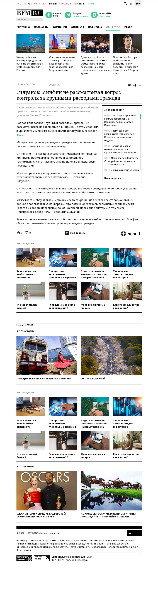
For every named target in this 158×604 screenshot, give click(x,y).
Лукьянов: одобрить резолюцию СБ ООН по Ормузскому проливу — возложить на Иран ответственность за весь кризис (95, 65)
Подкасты (41, 27)
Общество (113, 27)
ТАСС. (20, 134)
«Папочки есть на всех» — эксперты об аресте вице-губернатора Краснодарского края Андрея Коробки (62, 64)
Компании (59, 27)
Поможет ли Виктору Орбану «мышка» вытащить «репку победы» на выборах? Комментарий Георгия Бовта (125, 65)
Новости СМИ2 (24, 325)
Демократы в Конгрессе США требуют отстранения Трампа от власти (121, 161)
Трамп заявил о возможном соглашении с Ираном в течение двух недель (119, 135)
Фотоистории (25, 331)
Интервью (23, 27)
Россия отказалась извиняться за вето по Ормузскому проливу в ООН (120, 149)
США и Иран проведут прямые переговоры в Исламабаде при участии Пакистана (120, 120)
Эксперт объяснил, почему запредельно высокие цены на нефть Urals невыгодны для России (30, 64)
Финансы (77, 27)
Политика (95, 27)
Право (128, 27)
